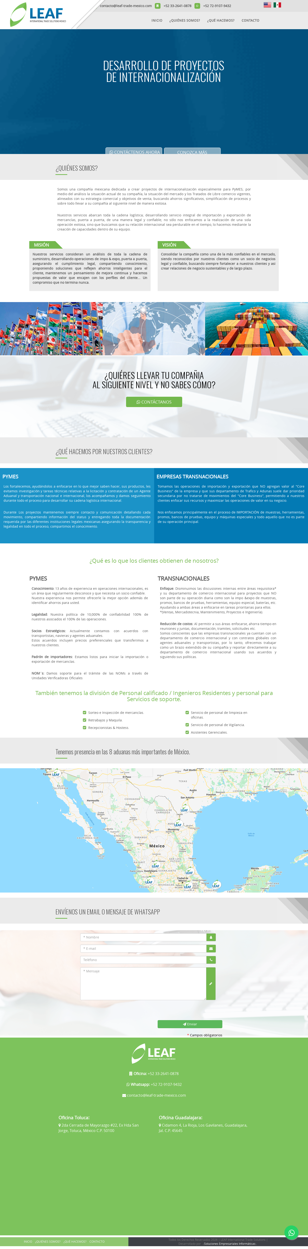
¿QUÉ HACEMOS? (221, 20)
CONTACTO (250, 20)
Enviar (190, 1024)
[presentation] (114, 1011)
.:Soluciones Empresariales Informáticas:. (230, 1243)
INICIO (157, 20)
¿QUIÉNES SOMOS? (184, 20)
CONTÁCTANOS (154, 402)
